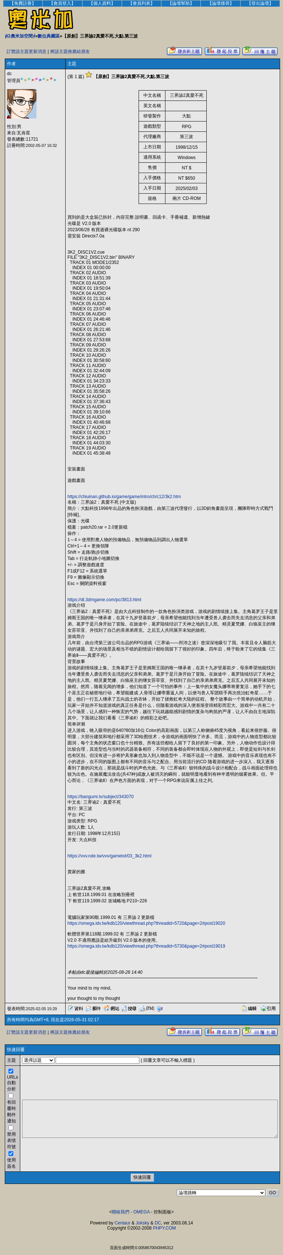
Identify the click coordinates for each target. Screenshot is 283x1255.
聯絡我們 (120, 1212)
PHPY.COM (164, 1228)
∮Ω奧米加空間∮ (20, 36)
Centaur (122, 1223)
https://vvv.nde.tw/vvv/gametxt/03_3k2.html (109, 856)
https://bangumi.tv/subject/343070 (100, 796)
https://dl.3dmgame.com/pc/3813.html (104, 599)
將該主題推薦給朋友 (70, 51)
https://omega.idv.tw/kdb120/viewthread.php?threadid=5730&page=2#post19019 (146, 946)
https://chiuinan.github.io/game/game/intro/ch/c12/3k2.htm (124, 496)
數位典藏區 (49, 36)
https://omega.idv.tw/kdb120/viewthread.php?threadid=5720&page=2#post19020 (146, 923)
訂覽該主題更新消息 (26, 51)
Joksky (142, 1223)
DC (158, 1223)
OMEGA (141, 1212)
